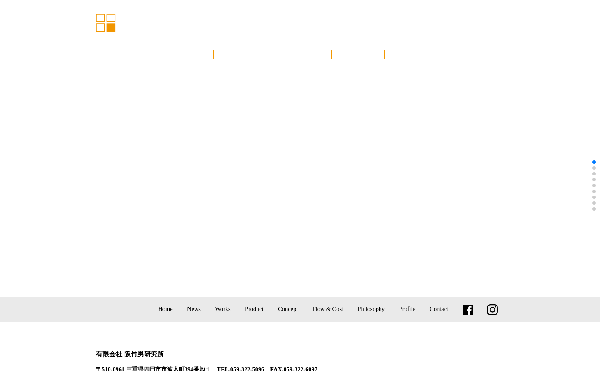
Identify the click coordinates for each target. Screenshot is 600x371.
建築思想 (402, 54)
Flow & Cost (327, 309)
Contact (439, 309)
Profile (407, 309)
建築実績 (231, 54)
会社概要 (437, 54)
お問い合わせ (478, 54)
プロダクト (269, 54)
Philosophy (371, 309)
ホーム (170, 54)
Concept (288, 309)
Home (165, 309)
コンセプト (310, 54)
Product (254, 309)
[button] (594, 162)
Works (222, 309)
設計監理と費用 (358, 54)
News (194, 309)
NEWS (199, 54)
